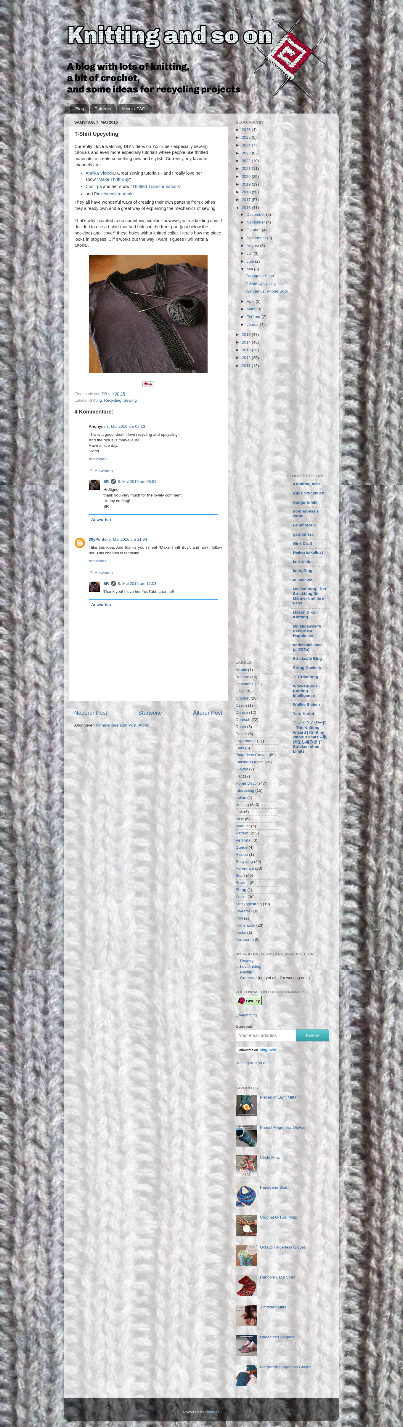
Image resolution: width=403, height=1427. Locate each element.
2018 (247, 192)
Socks (241, 897)
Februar (254, 317)
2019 (247, 184)
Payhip (246, 972)
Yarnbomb (245, 939)
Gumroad (248, 978)
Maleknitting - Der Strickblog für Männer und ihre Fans (309, 596)
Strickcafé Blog (307, 658)
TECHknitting (305, 677)
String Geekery (307, 667)
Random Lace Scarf (277, 1277)
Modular (243, 826)
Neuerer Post (90, 713)
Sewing (130, 400)
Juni (251, 261)
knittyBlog (302, 571)
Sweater (243, 911)
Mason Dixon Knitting (305, 614)
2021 (247, 168)
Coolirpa (94, 186)
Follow (312, 1035)
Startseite (150, 713)
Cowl (240, 691)
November (256, 222)
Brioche (242, 677)
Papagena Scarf (259, 276)
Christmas (245, 684)
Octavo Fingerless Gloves (283, 1247)
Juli (250, 253)
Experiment (246, 741)
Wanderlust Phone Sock (266, 291)
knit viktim (303, 561)
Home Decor (247, 783)
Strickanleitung (249, 904)
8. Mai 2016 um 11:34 (127, 539)
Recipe (242, 854)
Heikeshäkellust (308, 552)
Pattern (242, 833)
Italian (241, 797)
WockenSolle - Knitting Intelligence (306, 691)
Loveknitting (250, 966)
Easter (241, 734)
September (257, 238)
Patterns (102, 108)
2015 (247, 334)
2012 (247, 357)
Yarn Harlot (303, 713)
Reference (245, 868)
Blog (79, 108)
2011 (247, 365)
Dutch (241, 726)
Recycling (112, 400)
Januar (253, 324)
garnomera (303, 534)
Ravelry (247, 961)
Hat (239, 776)
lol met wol (303, 580)
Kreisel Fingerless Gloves (282, 1127)
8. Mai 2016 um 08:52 (137, 481)
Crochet (243, 698)
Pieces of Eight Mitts (278, 1097)
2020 (247, 176)
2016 (247, 207)
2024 (247, 145)
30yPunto (98, 539)
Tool (239, 918)
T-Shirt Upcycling (260, 283)
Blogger (212, 1412)
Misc (240, 819)
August (253, 245)
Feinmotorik (304, 525)
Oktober (254, 230)
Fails (240, 748)
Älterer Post (207, 713)
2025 (247, 137)
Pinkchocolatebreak (113, 193)
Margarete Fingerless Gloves (285, 1367)
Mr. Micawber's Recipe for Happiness (307, 631)
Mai (250, 269)
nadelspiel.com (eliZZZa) (307, 647)
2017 (247, 199)
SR (106, 481)
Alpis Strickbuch (309, 493)
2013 (247, 350)
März (252, 309)
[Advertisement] (285, 419)
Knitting (95, 400)
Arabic (241, 670)
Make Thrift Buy (114, 179)
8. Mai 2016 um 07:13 (126, 426)
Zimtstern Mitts (273, 1307)
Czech (241, 705)
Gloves (242, 769)
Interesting (245, 790)
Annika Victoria (100, 173)
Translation (245, 925)
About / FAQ (133, 108)
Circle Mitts (270, 1157)
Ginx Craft (302, 543)
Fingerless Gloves (252, 755)
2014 (247, 342)
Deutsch (243, 719)
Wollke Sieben (306, 704)
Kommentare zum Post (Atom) (123, 725)
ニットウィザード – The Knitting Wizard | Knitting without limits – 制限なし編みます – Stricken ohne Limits (310, 737)
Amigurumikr (305, 502)
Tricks (241, 932)
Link (239, 812)
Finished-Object (250, 762)
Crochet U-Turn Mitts (278, 1217)
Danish (242, 712)
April (251, 301)
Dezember (256, 214)
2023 (247, 153)
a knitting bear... (308, 484)
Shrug (241, 890)
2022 (247, 161)
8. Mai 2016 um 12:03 (137, 583)
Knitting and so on (252, 1063)
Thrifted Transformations (156, 186)
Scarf (240, 875)
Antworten (98, 459)
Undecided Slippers (277, 1337)
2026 (247, 129)
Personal (243, 840)
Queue (242, 847)
